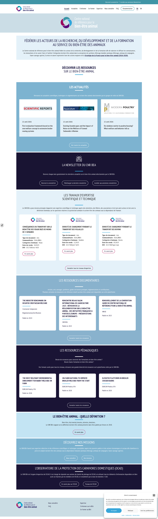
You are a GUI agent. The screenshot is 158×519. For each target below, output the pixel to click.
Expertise (83, 503)
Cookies (123, 515)
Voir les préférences (147, 510)
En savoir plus (29, 254)
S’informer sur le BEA (87, 506)
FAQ (49, 506)
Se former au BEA (85, 509)
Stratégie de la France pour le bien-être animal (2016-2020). (106, 55)
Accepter (114, 510)
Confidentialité (128, 515)
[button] (154, 495)
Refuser (130, 510)
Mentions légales (136, 515)
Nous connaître (53, 503)
